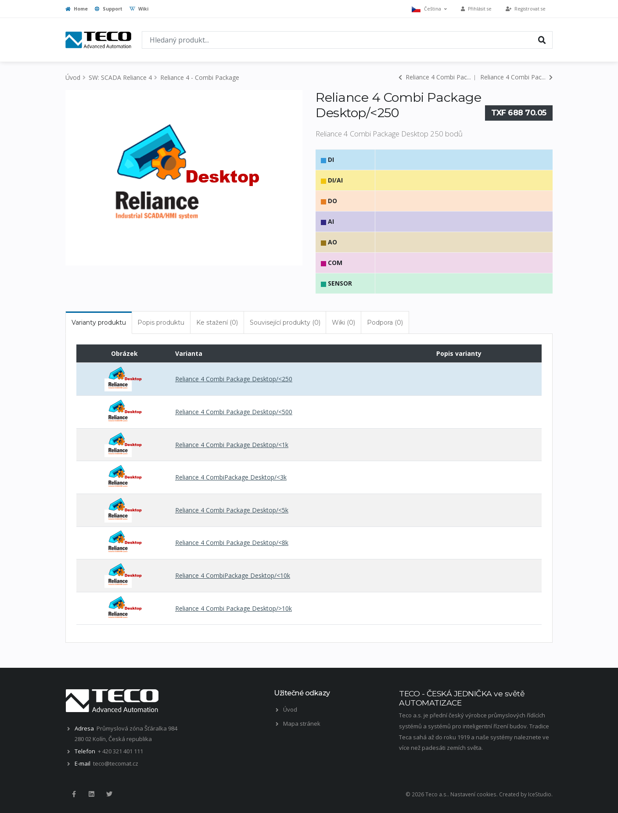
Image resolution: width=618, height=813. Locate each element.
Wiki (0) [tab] (343, 322)
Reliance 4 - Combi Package (199, 77)
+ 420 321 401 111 (120, 751)
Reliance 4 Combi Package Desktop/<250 (233, 379)
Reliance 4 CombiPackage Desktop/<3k (231, 477)
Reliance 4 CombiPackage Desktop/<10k (232, 575)
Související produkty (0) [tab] (285, 322)
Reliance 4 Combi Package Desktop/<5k (231, 510)
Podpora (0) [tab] (385, 322)
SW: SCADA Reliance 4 (120, 77)
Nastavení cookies (473, 794)
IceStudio (539, 794)
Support (108, 9)
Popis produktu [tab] (160, 322)
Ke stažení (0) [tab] (217, 322)
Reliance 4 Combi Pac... (435, 77)
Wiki (138, 9)
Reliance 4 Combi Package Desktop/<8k (231, 542)
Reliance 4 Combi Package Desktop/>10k (233, 608)
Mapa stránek (301, 723)
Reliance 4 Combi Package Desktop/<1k (231, 445)
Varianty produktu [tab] (99, 322)
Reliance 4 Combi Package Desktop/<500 (233, 412)
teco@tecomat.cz (115, 763)
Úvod (72, 77)
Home (76, 9)
